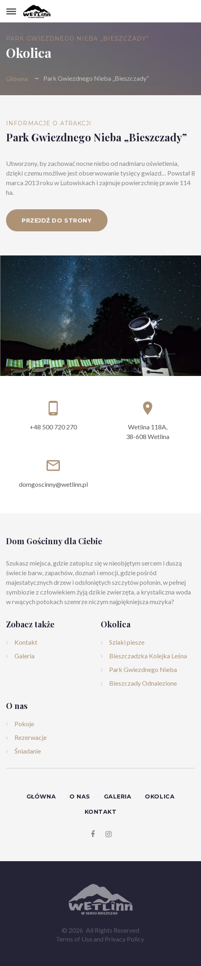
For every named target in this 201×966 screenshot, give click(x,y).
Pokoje (24, 723)
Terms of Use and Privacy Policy (100, 939)
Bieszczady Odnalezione (143, 683)
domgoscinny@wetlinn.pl (53, 484)
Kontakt (25, 642)
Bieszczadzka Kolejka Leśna (148, 656)
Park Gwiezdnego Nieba (143, 669)
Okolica (160, 796)
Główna (17, 78)
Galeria (24, 656)
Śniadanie (27, 751)
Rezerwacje (30, 737)
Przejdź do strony (57, 220)
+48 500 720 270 (53, 427)
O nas (79, 796)
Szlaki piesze (126, 642)
